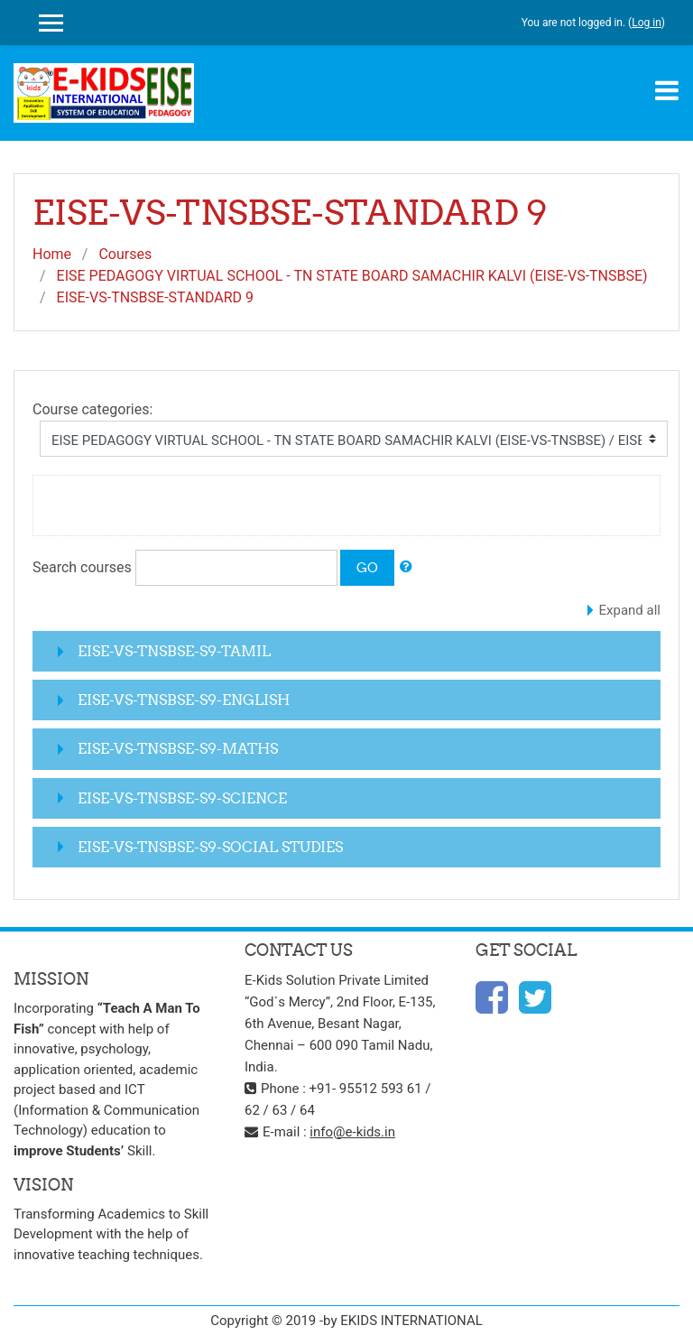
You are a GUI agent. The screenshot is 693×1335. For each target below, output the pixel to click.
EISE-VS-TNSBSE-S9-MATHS (178, 748)
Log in (646, 22)
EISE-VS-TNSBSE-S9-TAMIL (174, 651)
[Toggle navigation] (666, 90)
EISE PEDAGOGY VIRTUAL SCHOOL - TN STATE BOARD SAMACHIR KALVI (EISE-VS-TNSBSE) (352, 275)
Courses (125, 254)
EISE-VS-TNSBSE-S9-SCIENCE (182, 798)
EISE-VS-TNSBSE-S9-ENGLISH (184, 700)
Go (367, 567)
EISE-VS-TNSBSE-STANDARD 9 (155, 297)
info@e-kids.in (352, 1132)
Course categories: (92, 409)
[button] (406, 567)
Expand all (630, 610)
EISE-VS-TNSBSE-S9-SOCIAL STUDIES (210, 847)
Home (51, 254)
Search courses (82, 567)
